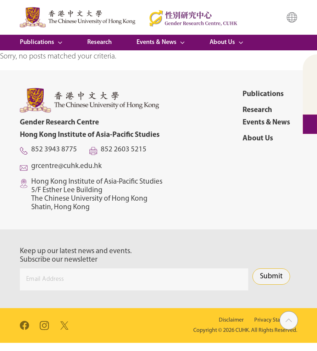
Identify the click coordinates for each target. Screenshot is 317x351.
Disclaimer (231, 320)
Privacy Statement (275, 320)
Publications (37, 42)
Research (99, 42)
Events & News (157, 42)
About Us (222, 42)
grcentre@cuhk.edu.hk (66, 166)
